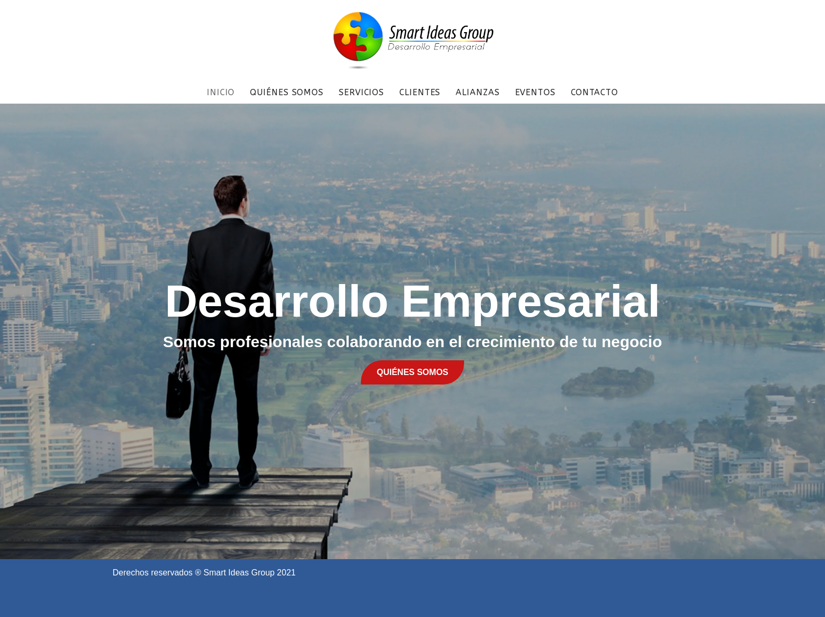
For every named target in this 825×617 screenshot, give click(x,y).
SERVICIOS (361, 92)
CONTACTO (594, 92)
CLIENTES (419, 92)
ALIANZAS (477, 92)
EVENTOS (535, 92)
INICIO (221, 92)
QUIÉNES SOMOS (287, 92)
